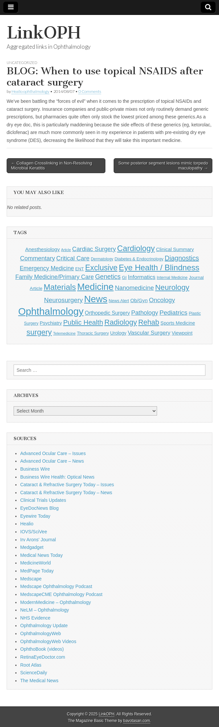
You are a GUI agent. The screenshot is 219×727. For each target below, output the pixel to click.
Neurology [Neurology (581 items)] (172, 287)
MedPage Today (37, 570)
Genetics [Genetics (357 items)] (108, 276)
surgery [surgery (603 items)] (39, 332)
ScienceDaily (33, 672)
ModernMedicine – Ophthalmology (55, 602)
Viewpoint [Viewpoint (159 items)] (182, 333)
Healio (26, 523)
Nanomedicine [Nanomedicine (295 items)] (134, 287)
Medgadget (31, 547)
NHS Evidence (35, 618)
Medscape (31, 578)
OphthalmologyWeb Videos (48, 641)
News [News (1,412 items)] (95, 299)
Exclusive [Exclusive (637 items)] (101, 267)
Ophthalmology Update (44, 625)
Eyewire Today (35, 516)
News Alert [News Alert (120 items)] (119, 300)
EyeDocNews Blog (39, 508)
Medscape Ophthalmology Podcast (56, 586)
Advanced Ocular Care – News (52, 461)
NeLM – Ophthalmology (44, 610)
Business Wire (35, 469)
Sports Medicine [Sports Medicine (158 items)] (177, 323)
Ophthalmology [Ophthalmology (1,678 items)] (50, 311)
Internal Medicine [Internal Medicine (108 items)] (172, 277)
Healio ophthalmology (30, 91)
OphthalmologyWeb (40, 633)
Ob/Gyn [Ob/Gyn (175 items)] (139, 300)
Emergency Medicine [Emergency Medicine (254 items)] (47, 268)
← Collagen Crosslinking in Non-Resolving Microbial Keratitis (51, 166)
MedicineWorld (35, 562)
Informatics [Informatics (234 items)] (141, 277)
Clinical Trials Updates (43, 500)
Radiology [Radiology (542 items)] (120, 322)
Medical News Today (41, 555)
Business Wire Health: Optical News (57, 477)
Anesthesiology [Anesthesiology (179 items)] (42, 249)
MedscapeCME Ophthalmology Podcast (61, 594)
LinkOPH (44, 33)
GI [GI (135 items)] (124, 277)
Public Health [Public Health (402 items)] (83, 322)
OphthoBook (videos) (42, 649)
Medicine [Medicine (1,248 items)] (95, 287)
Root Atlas (30, 665)
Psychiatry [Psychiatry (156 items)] (51, 323)
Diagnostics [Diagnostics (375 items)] (182, 258)
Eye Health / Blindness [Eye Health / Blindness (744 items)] (159, 267)
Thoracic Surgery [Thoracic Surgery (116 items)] (93, 333)
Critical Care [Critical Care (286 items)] (72, 258)
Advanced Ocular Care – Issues (53, 453)
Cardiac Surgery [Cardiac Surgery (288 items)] (94, 248)
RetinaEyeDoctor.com (42, 657)
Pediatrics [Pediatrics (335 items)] (173, 312)
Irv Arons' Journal (38, 539)
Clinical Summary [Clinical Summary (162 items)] (175, 249)
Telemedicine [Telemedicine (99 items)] (64, 333)
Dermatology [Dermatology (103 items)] (102, 259)
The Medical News (39, 680)
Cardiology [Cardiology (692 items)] (136, 248)
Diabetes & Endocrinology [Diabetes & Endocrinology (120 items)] (139, 258)
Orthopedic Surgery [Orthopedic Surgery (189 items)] (107, 313)
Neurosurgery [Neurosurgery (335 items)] (63, 300)
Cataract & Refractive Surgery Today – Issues (67, 484)
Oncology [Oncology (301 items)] (162, 300)
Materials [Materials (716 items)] (60, 287)
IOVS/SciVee (33, 531)
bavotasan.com (136, 720)
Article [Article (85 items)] (66, 250)
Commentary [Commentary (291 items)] (37, 258)
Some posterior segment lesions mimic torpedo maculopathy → (163, 166)
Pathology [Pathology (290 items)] (144, 312)
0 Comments (90, 91)
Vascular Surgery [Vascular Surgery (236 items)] (149, 333)
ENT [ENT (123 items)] (79, 268)
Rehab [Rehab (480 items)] (148, 322)
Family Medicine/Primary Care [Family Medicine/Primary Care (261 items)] (54, 277)
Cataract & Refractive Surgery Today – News (66, 492)
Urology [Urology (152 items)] (118, 333)
